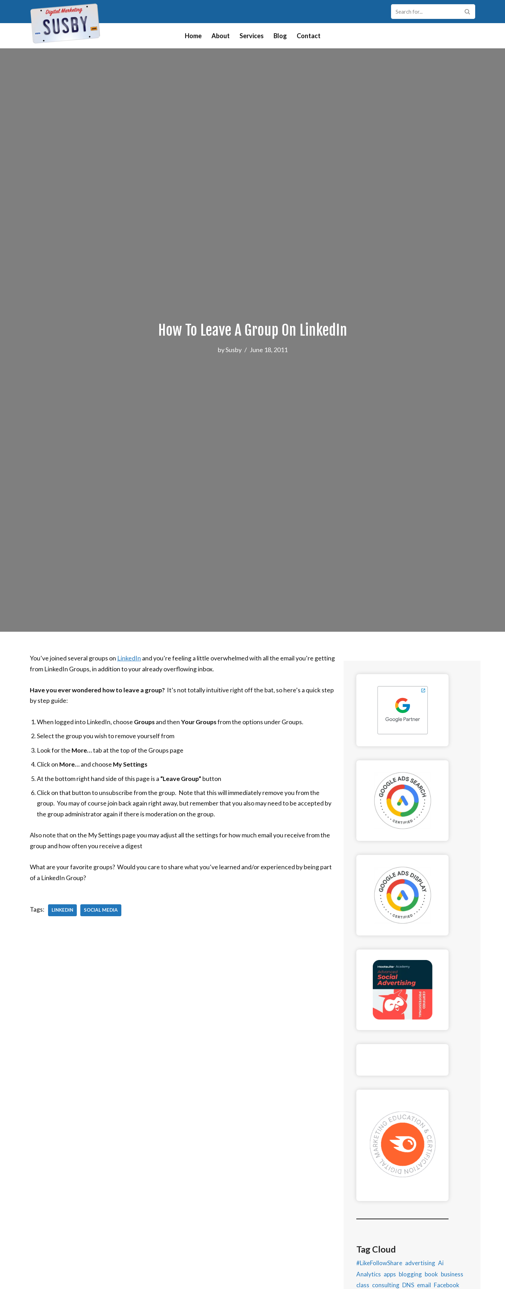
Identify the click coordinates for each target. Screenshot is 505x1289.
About (220, 36)
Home (193, 36)
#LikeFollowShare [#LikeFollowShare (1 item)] (379, 1273)
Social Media (101, 911)
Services (252, 36)
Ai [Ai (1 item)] (441, 1273)
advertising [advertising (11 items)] (420, 1273)
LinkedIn (129, 658)
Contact (309, 36)
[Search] (425, 11)
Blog (280, 36)
